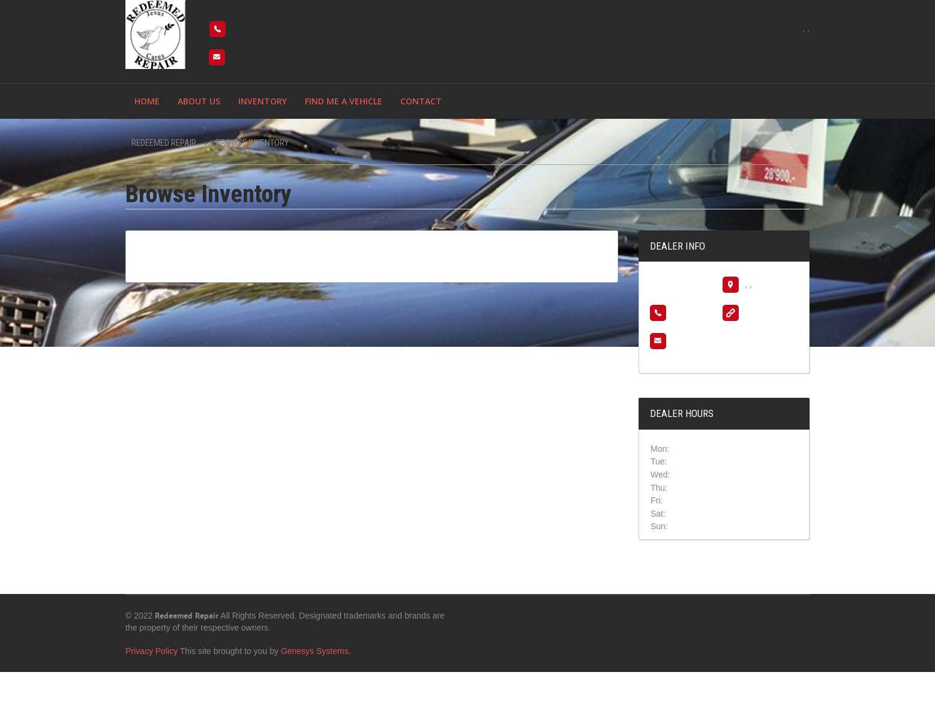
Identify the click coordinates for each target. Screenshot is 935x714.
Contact (421, 101)
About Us (199, 101)
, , (806, 28)
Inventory (262, 101)
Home (147, 101)
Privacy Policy (151, 651)
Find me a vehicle (343, 101)
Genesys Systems (315, 651)
